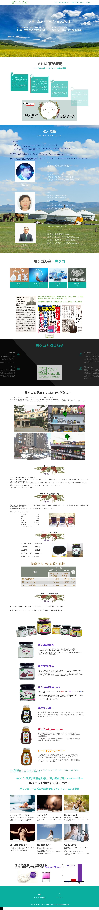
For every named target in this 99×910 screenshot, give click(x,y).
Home (56, 2)
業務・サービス (75, 2)
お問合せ (88, 2)
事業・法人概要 (62, 2)
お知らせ (82, 2)
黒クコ (68, 2)
